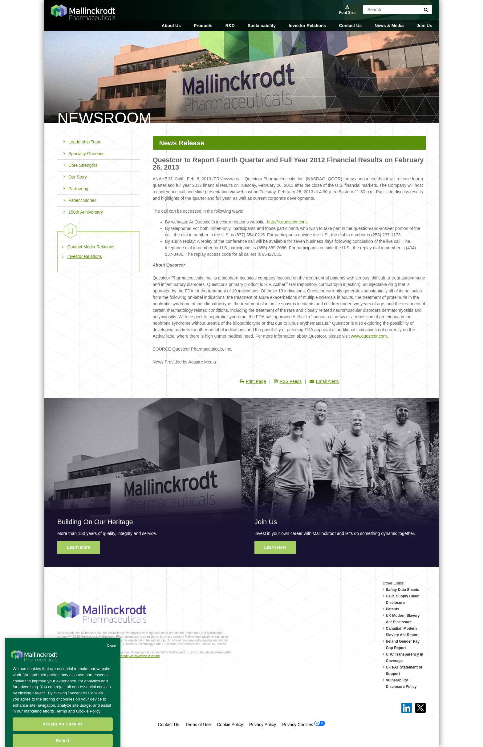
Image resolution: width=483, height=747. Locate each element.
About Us (171, 25)
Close (111, 656)
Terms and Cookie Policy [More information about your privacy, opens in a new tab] (78, 721)
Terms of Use (198, 724)
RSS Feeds (288, 381)
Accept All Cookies (63, 734)
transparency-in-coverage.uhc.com (136, 656)
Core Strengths (80, 165)
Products (203, 25)
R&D (230, 25)
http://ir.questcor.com (287, 221)
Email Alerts (324, 381)
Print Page (253, 381)
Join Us (424, 25)
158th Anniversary (83, 212)
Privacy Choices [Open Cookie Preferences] (303, 724)
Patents (392, 609)
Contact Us (350, 25)
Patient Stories (79, 200)
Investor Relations (307, 25)
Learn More (78, 547)
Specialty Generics (83, 153)
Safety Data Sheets (402, 590)
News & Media (389, 25)
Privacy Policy (262, 724)
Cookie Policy (230, 724)
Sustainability (262, 25)
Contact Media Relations (91, 246)
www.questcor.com (369, 336)
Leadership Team (82, 141)
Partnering (75, 188)
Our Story (75, 177)
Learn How (275, 547)
